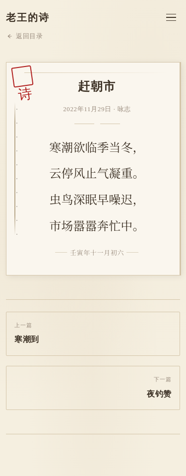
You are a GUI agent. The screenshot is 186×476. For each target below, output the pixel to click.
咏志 (124, 109)
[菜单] (171, 17)
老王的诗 (28, 17)
